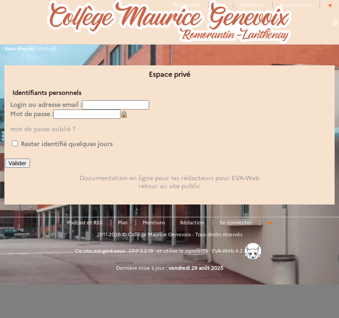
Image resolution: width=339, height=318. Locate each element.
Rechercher (186, 5)
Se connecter (295, 5)
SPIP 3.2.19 (140, 251)
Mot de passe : (31, 114)
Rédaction (252, 5)
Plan (220, 5)
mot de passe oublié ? (42, 129)
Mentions (154, 223)
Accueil (47, 48)
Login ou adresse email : (46, 105)
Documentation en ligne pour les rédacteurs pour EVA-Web (169, 178)
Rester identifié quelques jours (67, 144)
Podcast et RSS (85, 223)
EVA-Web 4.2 (237, 251)
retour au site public (169, 186)
